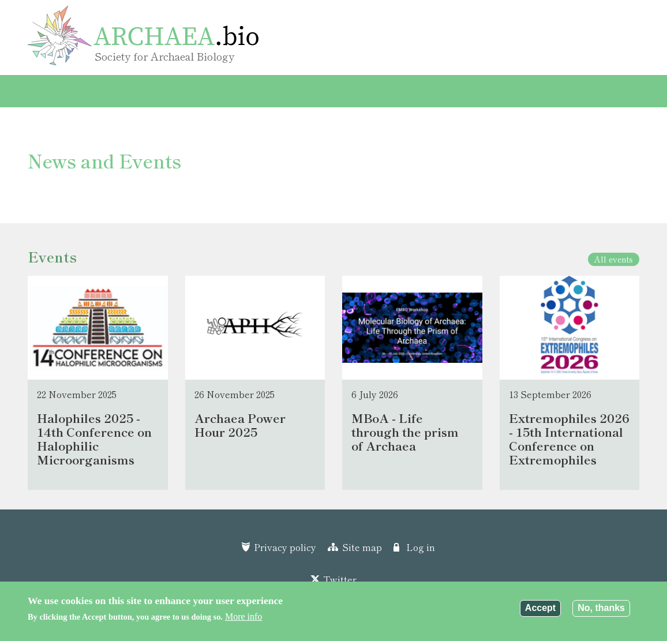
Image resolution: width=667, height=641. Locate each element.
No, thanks (601, 608)
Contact (520, 91)
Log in (420, 547)
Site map (362, 547)
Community (294, 91)
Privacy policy (285, 547)
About (354, 91)
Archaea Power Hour (435, 91)
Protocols (159, 91)
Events (102, 91)
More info (243, 616)
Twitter (340, 579)
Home (52, 91)
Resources (224, 91)
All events (613, 259)
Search (562, 91)
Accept (540, 608)
